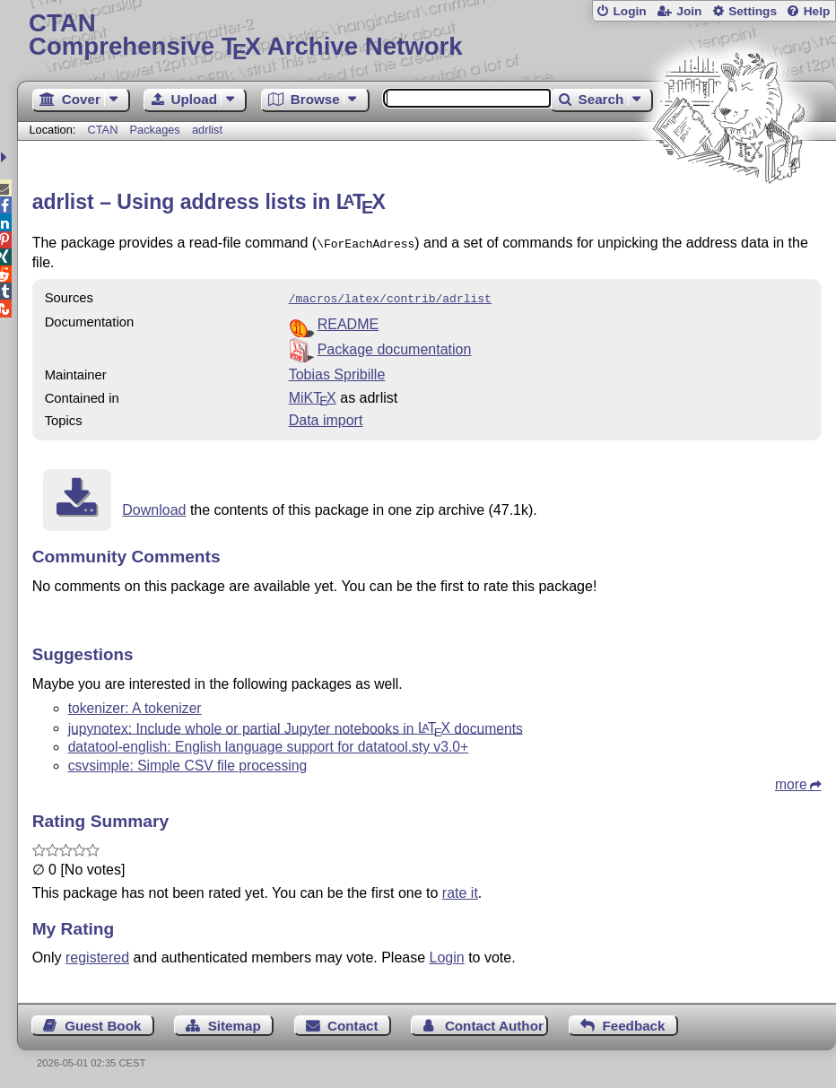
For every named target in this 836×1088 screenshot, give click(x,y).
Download (154, 506)
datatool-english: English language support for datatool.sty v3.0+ (268, 743)
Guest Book (103, 1022)
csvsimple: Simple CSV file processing (188, 762)
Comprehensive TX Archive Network (426, 35)
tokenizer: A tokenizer (135, 704)
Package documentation (395, 345)
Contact (353, 1022)
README (348, 320)
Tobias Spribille (337, 371)
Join (688, 11)
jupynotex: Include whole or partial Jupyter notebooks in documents (295, 724)
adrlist (207, 129)
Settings (752, 11)
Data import (326, 416)
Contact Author (494, 1022)
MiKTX (312, 394)
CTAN (103, 129)
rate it (460, 889)
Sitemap (234, 1022)
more (791, 780)
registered (97, 954)
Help (817, 11)
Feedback (633, 1022)
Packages (157, 129)
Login (629, 11)
